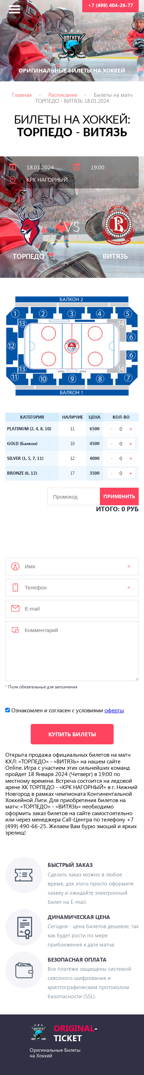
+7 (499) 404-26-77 (110, 5)
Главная (22, 94)
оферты (114, 710)
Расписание (62, 94)
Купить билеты (72, 734)
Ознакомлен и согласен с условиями (64, 710)
